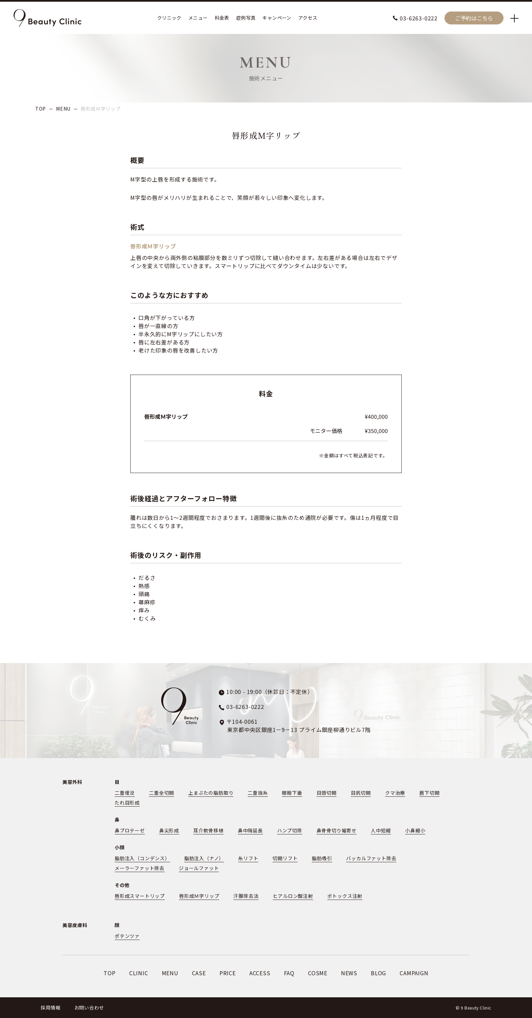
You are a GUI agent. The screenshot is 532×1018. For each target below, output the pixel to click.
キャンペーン (276, 18)
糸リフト (248, 858)
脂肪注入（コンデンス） (142, 858)
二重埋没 (125, 792)
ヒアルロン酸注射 (293, 895)
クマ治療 (395, 792)
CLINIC (138, 973)
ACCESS (259, 973)
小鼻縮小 (415, 830)
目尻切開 (361, 792)
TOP (40, 108)
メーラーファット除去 (140, 868)
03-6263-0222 (419, 18)
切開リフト (285, 858)
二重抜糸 (258, 792)
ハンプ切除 (289, 830)
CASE (199, 973)
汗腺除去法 (246, 895)
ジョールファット (199, 868)
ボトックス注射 (345, 895)
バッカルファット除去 (371, 858)
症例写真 (246, 18)
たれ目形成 (127, 802)
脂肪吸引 (322, 858)
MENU (63, 108)
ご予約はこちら (474, 18)
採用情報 (51, 1007)
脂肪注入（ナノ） (204, 858)
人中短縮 (381, 830)
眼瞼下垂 (292, 792)
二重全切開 (161, 792)
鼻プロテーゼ (130, 830)
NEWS (349, 973)
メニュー (198, 18)
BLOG (378, 973)
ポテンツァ (127, 935)
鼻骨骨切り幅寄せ (337, 830)
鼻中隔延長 (250, 830)
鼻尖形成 (169, 830)
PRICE (228, 973)
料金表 (222, 18)
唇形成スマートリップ (140, 895)
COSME (317, 973)
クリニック (169, 18)
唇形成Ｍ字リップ (199, 895)
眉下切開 (429, 792)
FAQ (289, 973)
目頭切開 (327, 792)
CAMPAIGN (414, 973)
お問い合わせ (89, 1007)
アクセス (308, 18)
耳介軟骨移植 (208, 830)
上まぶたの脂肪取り (210, 792)
